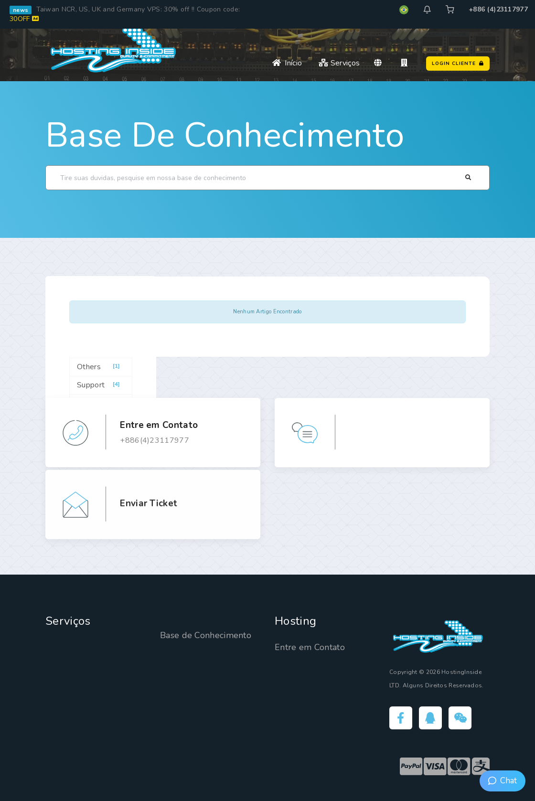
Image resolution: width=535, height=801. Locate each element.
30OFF (24, 18)
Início (287, 63)
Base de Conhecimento (224, 135)
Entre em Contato (310, 647)
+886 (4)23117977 (498, 9)
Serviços (339, 63)
